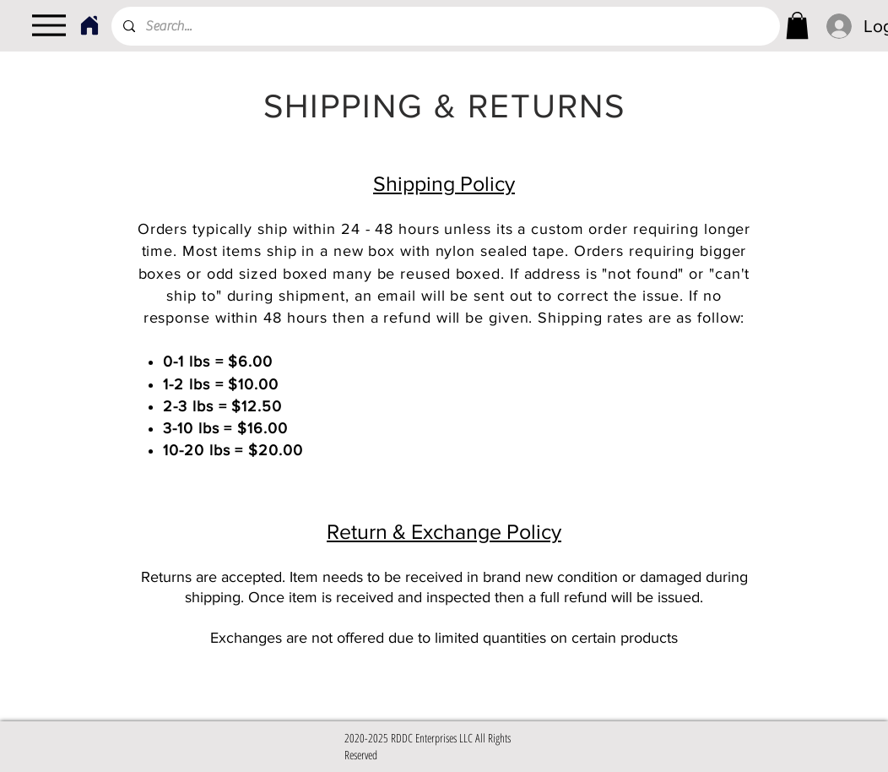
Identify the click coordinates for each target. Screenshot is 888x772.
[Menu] (48, 25)
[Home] (89, 25)
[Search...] (445, 26)
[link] (797, 25)
